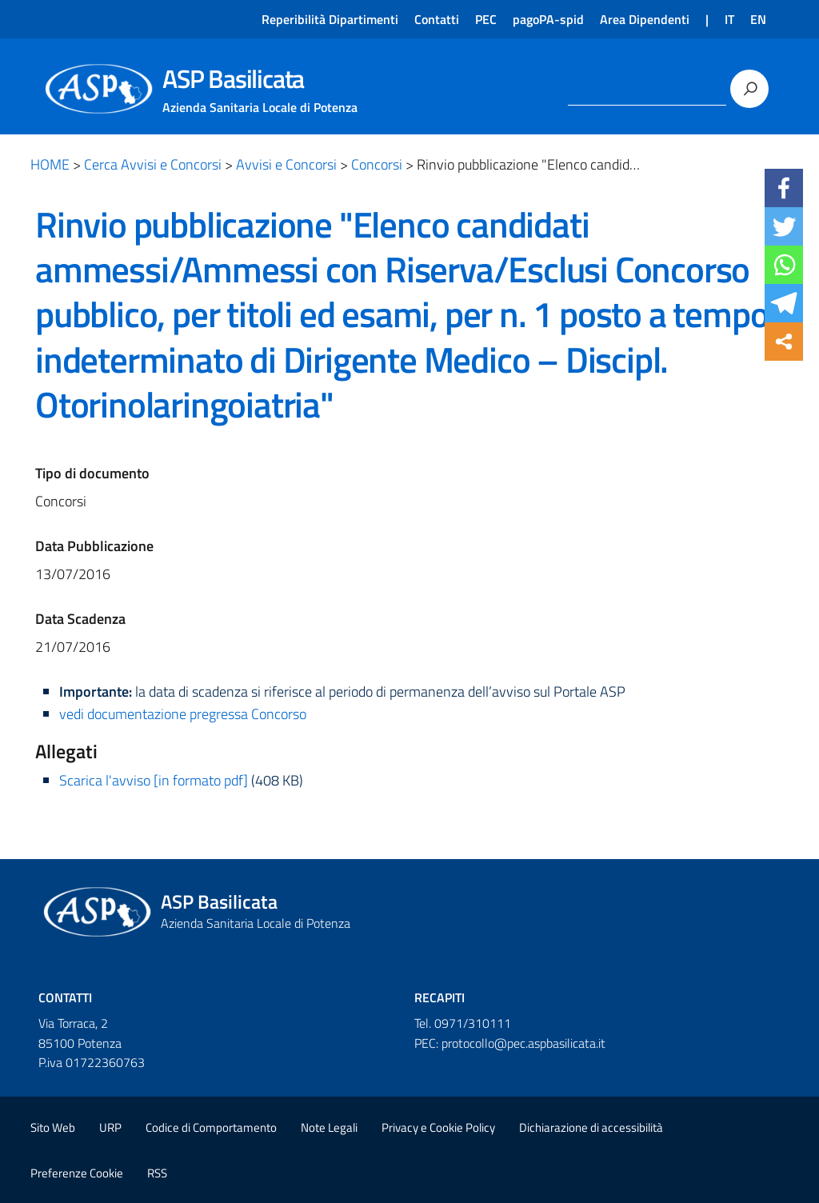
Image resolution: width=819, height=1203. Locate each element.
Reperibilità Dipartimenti (330, 19)
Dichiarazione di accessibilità (591, 1127)
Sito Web (52, 1127)
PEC (486, 19)
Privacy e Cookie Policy (438, 1127)
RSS (157, 1173)
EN (758, 19)
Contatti (436, 19)
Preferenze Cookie (76, 1173)
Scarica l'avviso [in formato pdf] (153, 780)
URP (110, 1127)
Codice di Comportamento (211, 1127)
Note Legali (329, 1127)
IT (729, 19)
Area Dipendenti (644, 19)
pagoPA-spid (548, 19)
